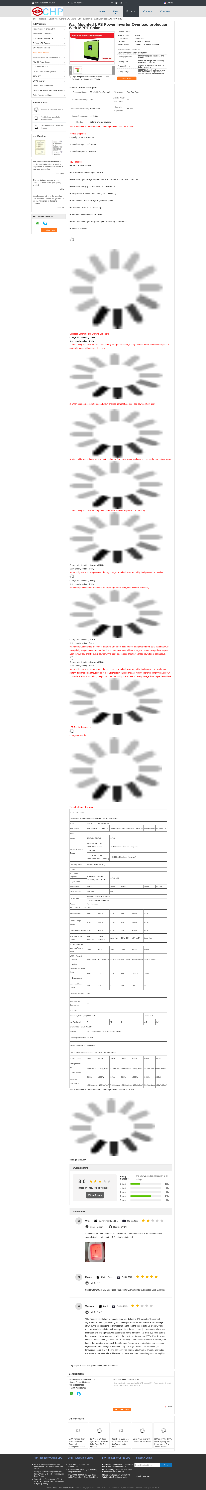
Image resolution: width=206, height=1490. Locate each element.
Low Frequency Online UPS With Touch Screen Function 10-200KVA (117, 1471)
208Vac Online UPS (40, 67)
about (116, 11)
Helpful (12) (95, 1283)
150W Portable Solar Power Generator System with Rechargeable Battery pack (77, 1444)
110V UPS (37, 76)
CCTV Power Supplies (41, 48)
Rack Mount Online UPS (42, 34)
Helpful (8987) (120, 1227)
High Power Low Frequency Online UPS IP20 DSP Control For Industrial (117, 1465)
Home (102, 11)
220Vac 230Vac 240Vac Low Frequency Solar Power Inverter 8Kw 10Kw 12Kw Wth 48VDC (163, 1444)
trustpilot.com (96, 1227)
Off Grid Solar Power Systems (44, 72)
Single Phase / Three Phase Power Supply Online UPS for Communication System (48, 1466)
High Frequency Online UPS (44, 29)
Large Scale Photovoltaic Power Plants (48, 90)
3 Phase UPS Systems (41, 43)
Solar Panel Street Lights (42, 95)
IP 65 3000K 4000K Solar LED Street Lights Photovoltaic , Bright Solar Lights (83, 1476)
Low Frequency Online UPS (43, 38)
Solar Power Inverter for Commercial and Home (142, 1440)
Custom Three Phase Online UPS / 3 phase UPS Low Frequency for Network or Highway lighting (49, 1481)
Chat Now (165, 11)
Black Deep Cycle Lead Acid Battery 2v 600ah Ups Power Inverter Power (120, 1443)
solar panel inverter (110, 1366)
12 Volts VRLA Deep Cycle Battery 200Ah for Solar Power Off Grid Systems (99, 1443)
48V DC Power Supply (41, 62)
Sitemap (146, 1476)
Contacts (147, 11)
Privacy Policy (51, 1488)
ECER (156, 1488)
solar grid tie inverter (94, 1366)
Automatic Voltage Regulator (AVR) (46, 57)
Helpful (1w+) (96, 1312)
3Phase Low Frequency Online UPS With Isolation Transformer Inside (116, 1476)
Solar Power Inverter (56, 19)
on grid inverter (80, 1366)
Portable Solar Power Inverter (52, 110)
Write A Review (95, 1195)
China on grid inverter (66, 1488)
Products (130, 11)
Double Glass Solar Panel (43, 86)
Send (166, 1465)
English (171, 3)
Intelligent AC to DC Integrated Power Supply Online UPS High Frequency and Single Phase (49, 1474)
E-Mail (138, 1476)
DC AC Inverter (39, 81)
